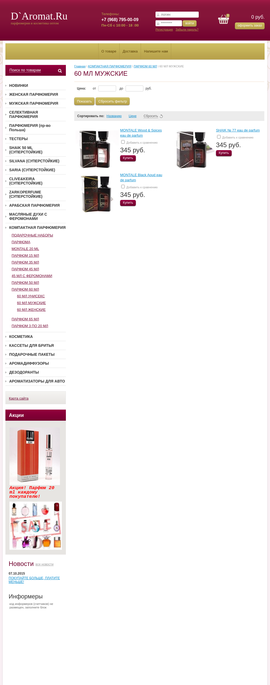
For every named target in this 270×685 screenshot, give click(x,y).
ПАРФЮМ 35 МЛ (25, 262)
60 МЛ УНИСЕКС (31, 296)
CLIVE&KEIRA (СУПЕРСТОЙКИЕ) (25, 181)
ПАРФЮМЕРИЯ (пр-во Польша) (29, 127)
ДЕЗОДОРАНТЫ (24, 372)
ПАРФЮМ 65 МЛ (25, 319)
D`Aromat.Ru (39, 16)
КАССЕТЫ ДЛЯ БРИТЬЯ (31, 345)
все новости (45, 564)
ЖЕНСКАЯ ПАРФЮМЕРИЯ (33, 94)
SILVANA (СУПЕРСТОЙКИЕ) (34, 161)
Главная (80, 66)
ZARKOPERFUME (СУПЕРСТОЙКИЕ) (25, 194)
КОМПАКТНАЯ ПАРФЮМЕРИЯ (37, 227)
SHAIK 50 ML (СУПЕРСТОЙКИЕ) (25, 150)
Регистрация (164, 29)
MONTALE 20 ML (25, 249)
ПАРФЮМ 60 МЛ (25, 289)
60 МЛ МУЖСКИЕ (31, 303)
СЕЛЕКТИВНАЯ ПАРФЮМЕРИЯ (23, 114)
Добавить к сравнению (139, 142)
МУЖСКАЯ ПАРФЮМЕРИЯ (33, 103)
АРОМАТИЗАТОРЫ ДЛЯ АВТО (37, 381)
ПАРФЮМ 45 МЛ (25, 269)
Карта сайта (18, 398)
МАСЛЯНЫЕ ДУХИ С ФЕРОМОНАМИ (28, 216)
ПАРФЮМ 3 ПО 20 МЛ (30, 326)
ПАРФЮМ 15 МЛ (25, 255)
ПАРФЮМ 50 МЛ (25, 283)
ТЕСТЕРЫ (18, 139)
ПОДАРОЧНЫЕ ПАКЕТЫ (32, 354)
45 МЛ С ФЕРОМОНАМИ (32, 276)
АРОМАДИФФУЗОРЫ (29, 363)
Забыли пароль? (187, 29)
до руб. (136, 88)
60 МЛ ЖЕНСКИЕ (31, 310)
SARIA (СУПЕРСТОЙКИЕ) (32, 170)
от (104, 88)
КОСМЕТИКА (21, 336)
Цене (135, 116)
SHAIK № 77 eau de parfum (238, 130)
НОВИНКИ (18, 85)
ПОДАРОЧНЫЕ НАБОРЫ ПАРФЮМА (32, 238)
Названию (116, 116)
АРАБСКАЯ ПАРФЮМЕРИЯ (34, 205)
